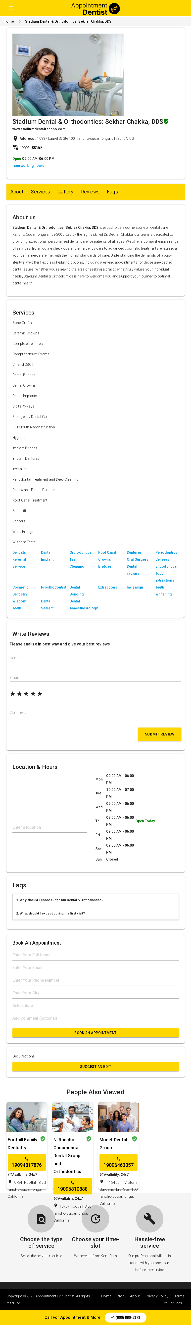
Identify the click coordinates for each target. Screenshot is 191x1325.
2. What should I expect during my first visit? (50, 913)
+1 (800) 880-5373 (125, 1318)
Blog (120, 1296)
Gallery (65, 192)
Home (9, 21)
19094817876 (27, 1162)
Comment (18, 712)
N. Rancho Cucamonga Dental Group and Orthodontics (67, 1155)
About (17, 192)
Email (14, 678)
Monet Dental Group (113, 1143)
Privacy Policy (156, 1296)
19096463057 (118, 1162)
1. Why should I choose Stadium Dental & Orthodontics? (60, 900)
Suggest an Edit (95, 1067)
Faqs (112, 192)
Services (40, 192)
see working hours (29, 166)
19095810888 (72, 1186)
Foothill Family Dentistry (23, 1143)
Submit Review (160, 734)
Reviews (90, 192)
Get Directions (23, 1056)
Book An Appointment (95, 1033)
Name (14, 658)
